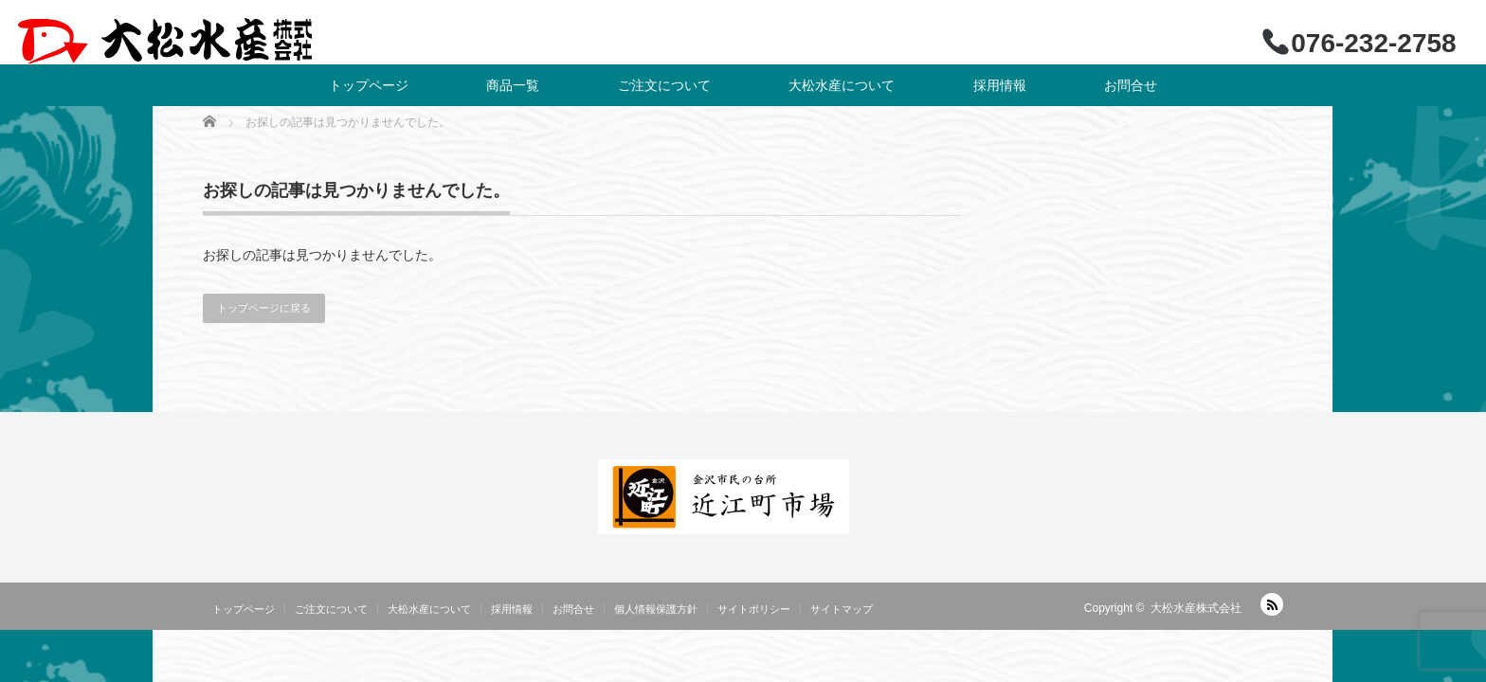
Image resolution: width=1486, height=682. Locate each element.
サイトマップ (841, 609)
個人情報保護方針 (656, 609)
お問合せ (1130, 85)
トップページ (368, 85)
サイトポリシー (753, 609)
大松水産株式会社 (1196, 608)
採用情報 (999, 85)
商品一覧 (512, 85)
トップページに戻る (264, 308)
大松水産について (841, 85)
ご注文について (664, 85)
